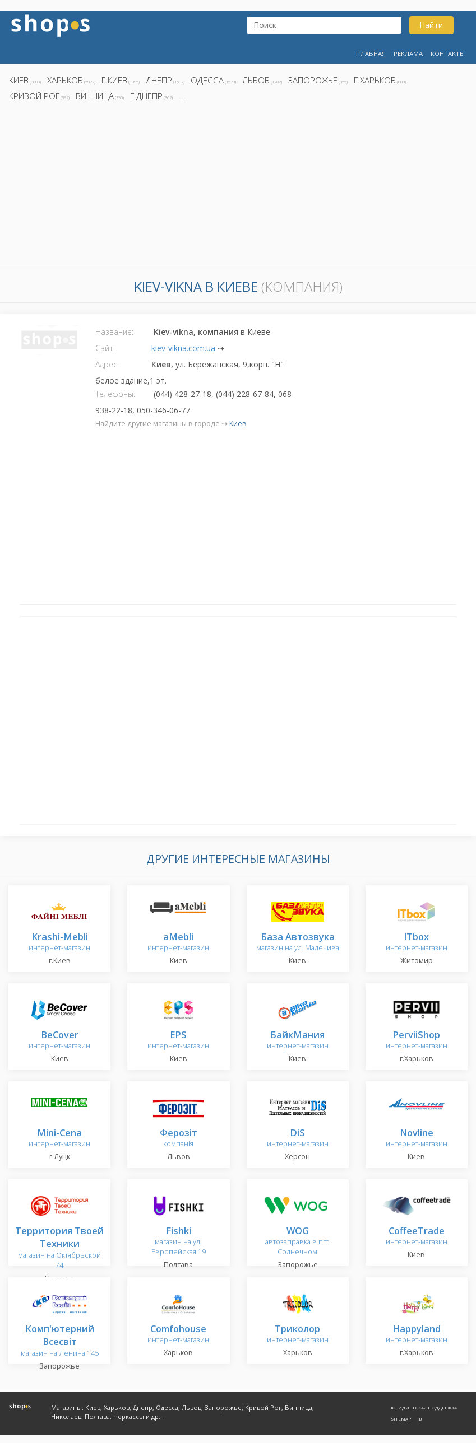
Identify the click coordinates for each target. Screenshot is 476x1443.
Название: (114, 331)
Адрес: (107, 364)
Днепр (159, 80)
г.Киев (114, 80)
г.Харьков (375, 80)
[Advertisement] (238, 187)
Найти (431, 25)
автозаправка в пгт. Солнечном (297, 1242)
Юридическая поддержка (424, 1407)
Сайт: (105, 348)
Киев (19, 80)
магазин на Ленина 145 (60, 1341)
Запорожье (313, 80)
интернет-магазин (59, 942)
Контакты (448, 53)
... (182, 95)
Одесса (207, 80)
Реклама (408, 53)
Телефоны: (115, 394)
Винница (95, 95)
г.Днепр (146, 95)
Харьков (65, 80)
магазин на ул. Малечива (297, 942)
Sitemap (401, 1419)
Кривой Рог (34, 95)
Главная (371, 53)
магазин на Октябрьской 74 (59, 1248)
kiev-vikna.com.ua (183, 348)
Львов (256, 80)
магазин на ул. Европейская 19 (178, 1242)
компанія (178, 1138)
